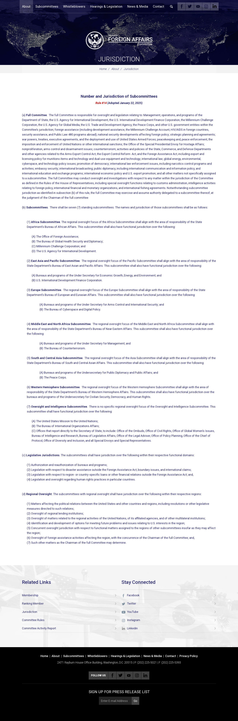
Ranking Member (33, 603)
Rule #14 (101, 103)
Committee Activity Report (39, 628)
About (26, 6)
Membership (30, 595)
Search (171, 6)
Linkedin (214, 6)
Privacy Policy (188, 656)
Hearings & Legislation (106, 6)
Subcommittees (46, 6)
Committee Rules (33, 620)
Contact (158, 6)
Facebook (181, 6)
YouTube (198, 6)
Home (103, 69)
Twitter (190, 6)
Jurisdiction (119, 59)
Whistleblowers (74, 6)
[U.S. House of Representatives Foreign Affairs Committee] (119, 40)
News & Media (137, 6)
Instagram (206, 6)
